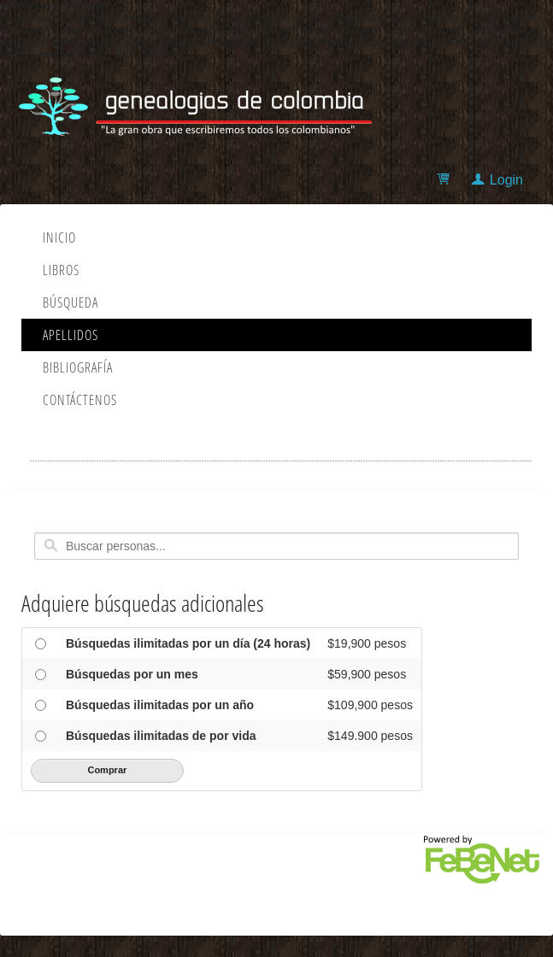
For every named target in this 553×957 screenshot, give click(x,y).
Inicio (59, 237)
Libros (61, 270)
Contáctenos (80, 399)
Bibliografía (78, 367)
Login (506, 180)
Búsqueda (70, 302)
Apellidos (70, 335)
